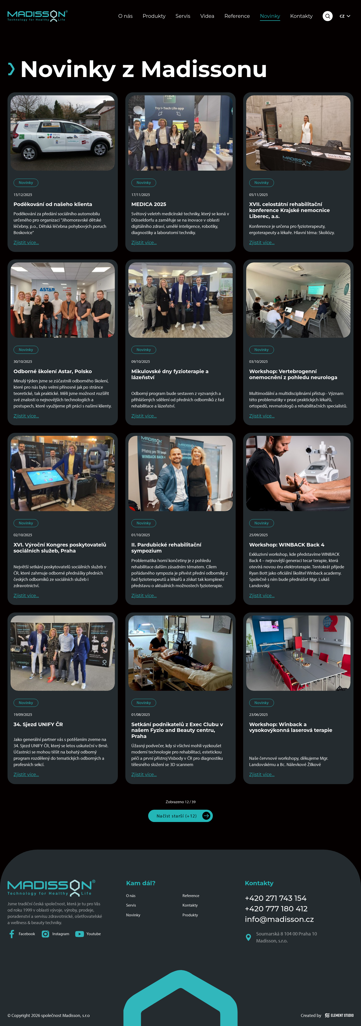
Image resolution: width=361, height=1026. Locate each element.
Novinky (270, 16)
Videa (207, 16)
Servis (182, 16)
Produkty (154, 16)
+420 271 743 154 (276, 898)
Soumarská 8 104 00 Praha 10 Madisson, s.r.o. (281, 937)
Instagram (55, 934)
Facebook (21, 934)
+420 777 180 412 (276, 908)
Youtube (88, 934)
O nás (125, 16)
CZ (345, 16)
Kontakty (301, 16)
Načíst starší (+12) (177, 815)
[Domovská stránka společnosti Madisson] (38, 16)
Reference (237, 16)
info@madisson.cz (279, 919)
